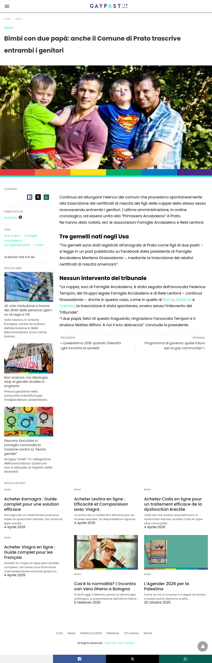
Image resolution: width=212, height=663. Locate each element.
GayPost (10, 217)
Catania (67, 305)
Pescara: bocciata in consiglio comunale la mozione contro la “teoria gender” (25, 447)
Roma (168, 299)
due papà (11, 235)
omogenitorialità (17, 245)
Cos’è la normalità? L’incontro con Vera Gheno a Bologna (105, 586)
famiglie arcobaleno (20, 238)
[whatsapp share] (46, 197)
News (19, 19)
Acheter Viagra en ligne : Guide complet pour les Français (29, 552)
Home (7, 19)
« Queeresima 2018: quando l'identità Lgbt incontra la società (90, 345)
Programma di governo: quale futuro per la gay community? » (175, 345)
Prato (39, 245)
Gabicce (184, 299)
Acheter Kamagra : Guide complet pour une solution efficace (31, 504)
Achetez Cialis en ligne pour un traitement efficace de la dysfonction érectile (173, 504)
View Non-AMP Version (120, 643)
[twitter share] (38, 197)
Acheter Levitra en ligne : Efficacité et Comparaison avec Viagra (101, 504)
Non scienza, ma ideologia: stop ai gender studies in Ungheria (26, 382)
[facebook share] (29, 197)
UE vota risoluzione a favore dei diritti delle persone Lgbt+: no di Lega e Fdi (28, 310)
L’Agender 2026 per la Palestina (166, 586)
